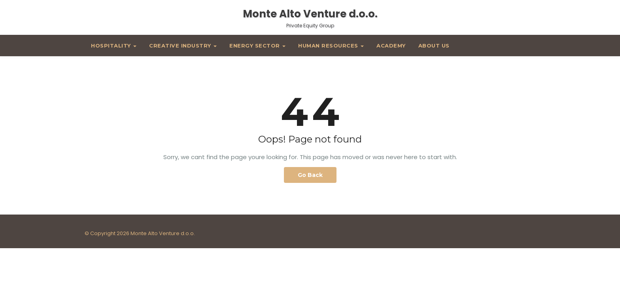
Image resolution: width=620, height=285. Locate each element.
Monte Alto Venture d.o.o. (310, 18)
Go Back (310, 175)
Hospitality (113, 45)
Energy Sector (257, 45)
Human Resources (331, 45)
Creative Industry (183, 45)
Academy (391, 45)
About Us (434, 45)
